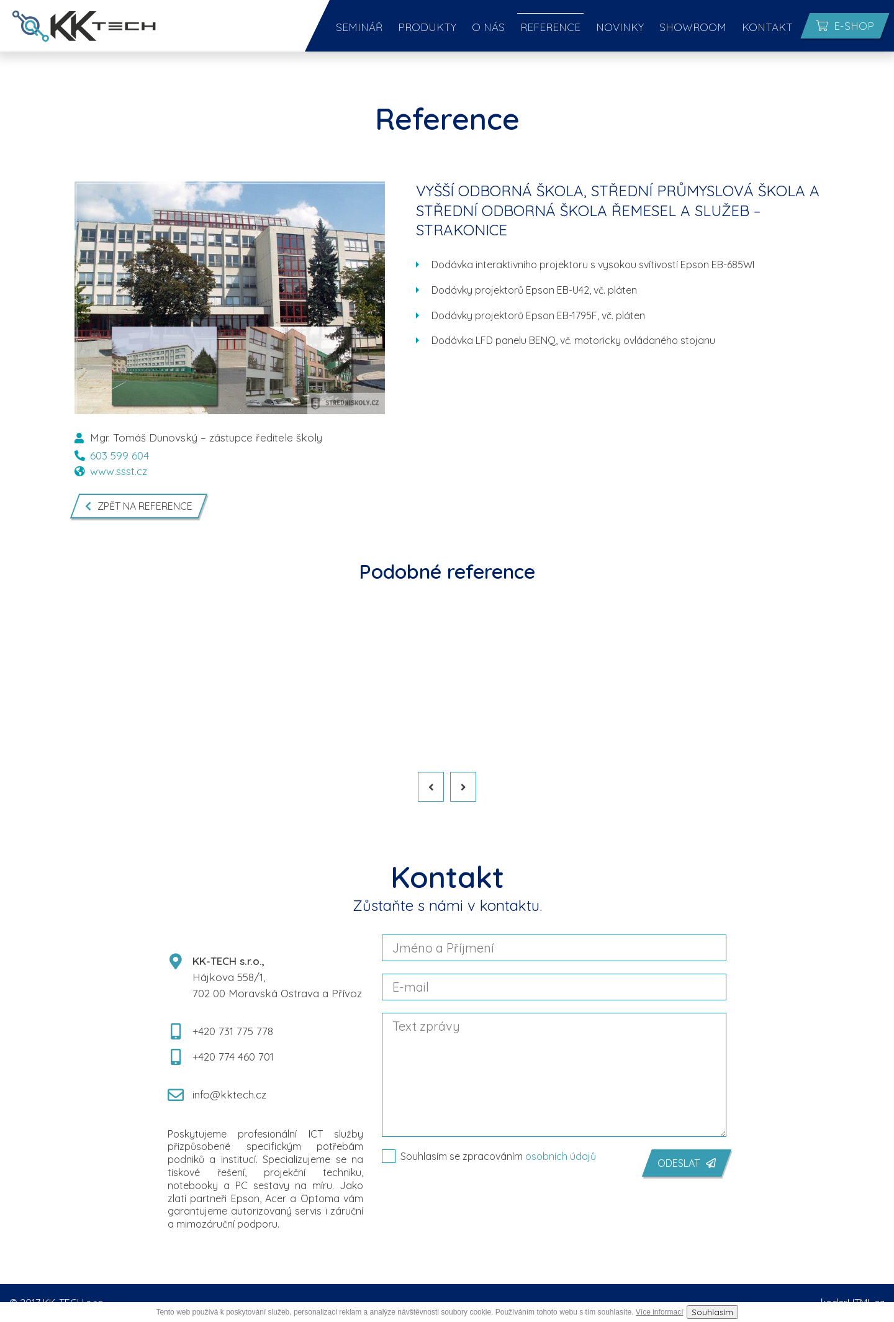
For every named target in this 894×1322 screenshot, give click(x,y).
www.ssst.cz (110, 471)
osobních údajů (560, 1156)
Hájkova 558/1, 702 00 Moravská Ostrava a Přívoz (265, 976)
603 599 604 (111, 455)
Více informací (660, 1312)
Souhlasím (712, 1312)
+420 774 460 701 (221, 1057)
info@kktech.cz (217, 1095)
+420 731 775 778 (220, 1031)
